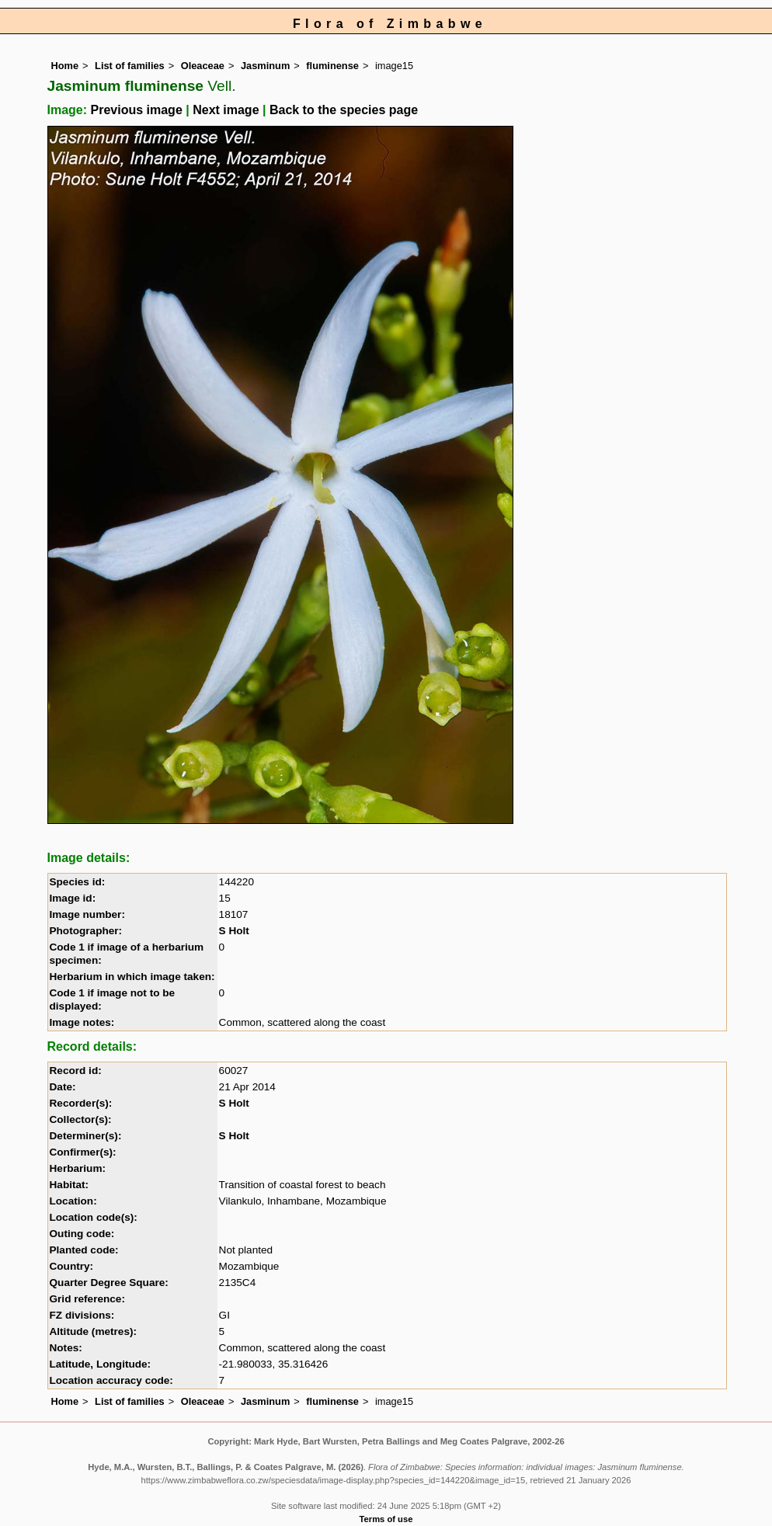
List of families (130, 65)
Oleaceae (202, 65)
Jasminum (265, 65)
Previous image (137, 109)
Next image (226, 109)
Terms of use (386, 1519)
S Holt (234, 931)
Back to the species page (344, 109)
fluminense (332, 65)
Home (65, 65)
